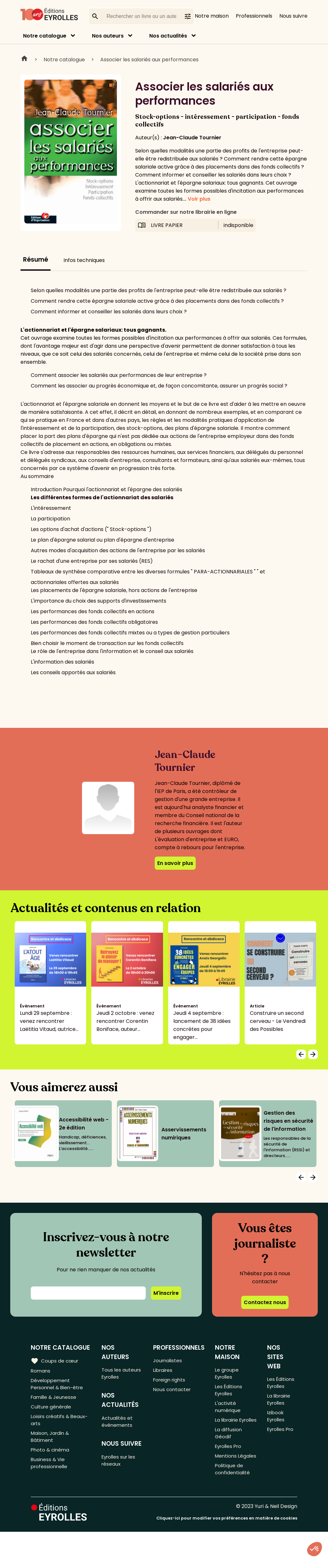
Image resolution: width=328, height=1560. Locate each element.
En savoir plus (175, 863)
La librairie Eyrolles (228, 1430)
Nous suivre (293, 16)
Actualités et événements (118, 1424)
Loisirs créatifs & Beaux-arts (61, 1426)
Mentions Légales (226, 1478)
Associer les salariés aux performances (149, 59)
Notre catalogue (44, 35)
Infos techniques (84, 260)
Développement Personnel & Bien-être (59, 1386)
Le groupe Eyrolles (227, 1374)
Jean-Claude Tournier (192, 137)
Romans (41, 1371)
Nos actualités (168, 35)
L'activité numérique (228, 1411)
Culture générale (52, 1411)
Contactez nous (265, 1302)
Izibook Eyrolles (276, 1420)
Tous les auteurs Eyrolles (122, 1374)
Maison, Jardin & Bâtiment (51, 1444)
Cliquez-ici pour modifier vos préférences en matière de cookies (226, 1546)
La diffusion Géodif (229, 1448)
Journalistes (168, 1360)
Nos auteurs (108, 35)
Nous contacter (173, 1392)
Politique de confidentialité (233, 1496)
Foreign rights (170, 1382)
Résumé (35, 259)
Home (24, 59)
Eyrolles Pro (230, 1463)
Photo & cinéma (51, 1459)
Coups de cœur (55, 1360)
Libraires (164, 1371)
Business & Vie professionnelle (50, 1473)
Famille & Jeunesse (55, 1400)
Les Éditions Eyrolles (229, 1392)
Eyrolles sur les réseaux (120, 1465)
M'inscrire (166, 1293)
